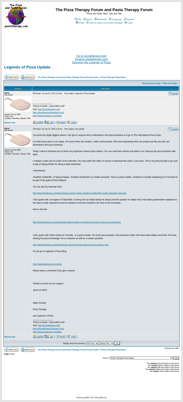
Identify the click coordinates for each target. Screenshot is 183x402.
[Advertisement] (91, 40)
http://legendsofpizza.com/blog (47, 116)
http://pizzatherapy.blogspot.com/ (48, 112)
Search (87, 19)
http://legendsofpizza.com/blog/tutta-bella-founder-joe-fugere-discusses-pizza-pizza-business (77, 222)
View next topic (170, 83)
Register (129, 19)
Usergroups (115, 19)
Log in (129, 23)
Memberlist (101, 19)
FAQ (78, 19)
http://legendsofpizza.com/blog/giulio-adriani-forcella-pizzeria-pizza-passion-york (71, 245)
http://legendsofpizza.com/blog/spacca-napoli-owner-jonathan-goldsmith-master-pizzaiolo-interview (79, 193)
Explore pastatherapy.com (91, 59)
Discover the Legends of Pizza (91, 62)
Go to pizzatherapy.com (91, 56)
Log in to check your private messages (104, 23)
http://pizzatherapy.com (49, 109)
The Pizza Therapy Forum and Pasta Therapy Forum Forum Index (68, 77)
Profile (80, 23)
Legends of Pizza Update (27, 67)
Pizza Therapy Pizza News (114, 77)
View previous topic (151, 83)
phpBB (86, 398)
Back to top (9, 123)
